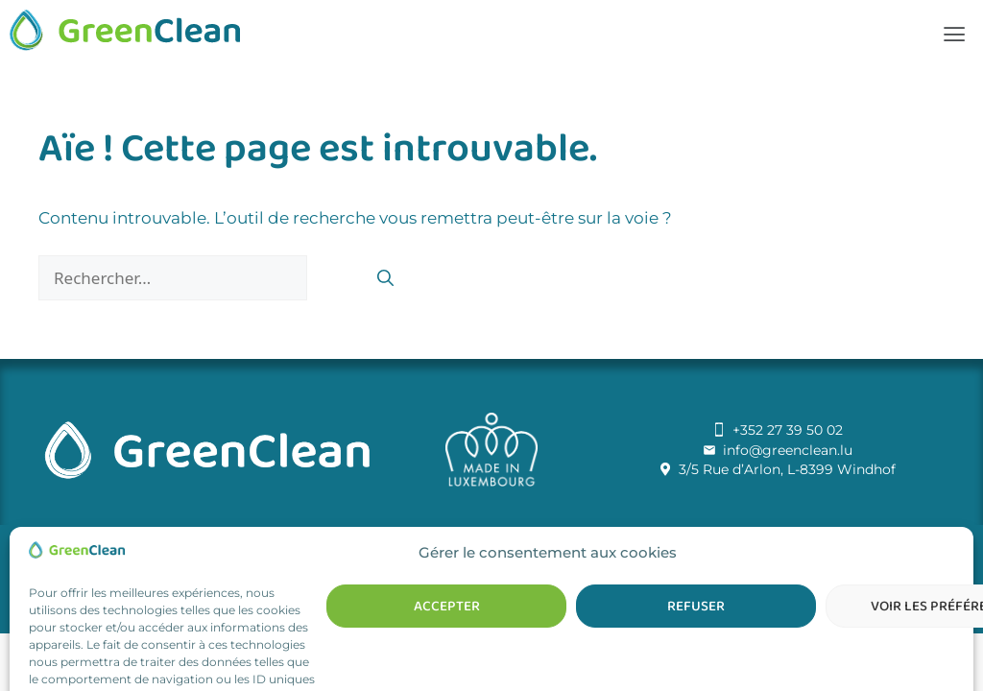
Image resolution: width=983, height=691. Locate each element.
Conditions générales (404, 560)
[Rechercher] (385, 279)
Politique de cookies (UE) (568, 560)
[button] (953, 34)
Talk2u (662, 535)
